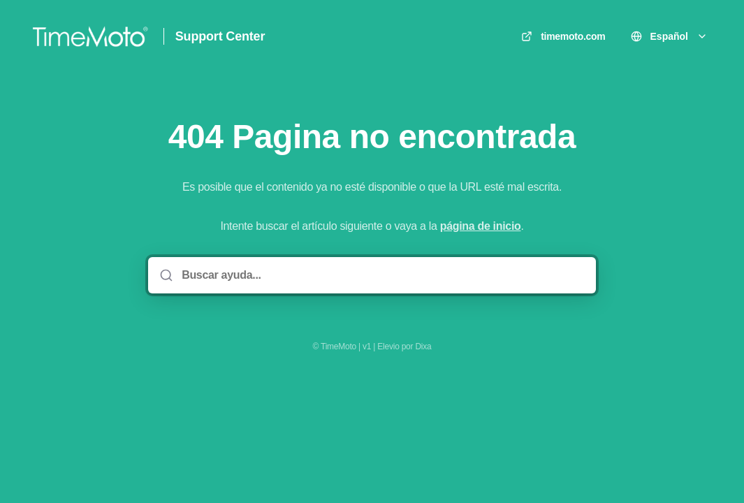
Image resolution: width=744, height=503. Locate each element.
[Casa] (90, 36)
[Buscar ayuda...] (382, 275)
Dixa (423, 346)
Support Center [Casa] (220, 36)
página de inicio (480, 226)
